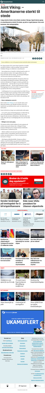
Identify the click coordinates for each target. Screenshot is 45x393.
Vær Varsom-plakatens (39, 352)
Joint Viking (10, 104)
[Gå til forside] (10, 2)
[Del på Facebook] (33, 60)
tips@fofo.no (36, 97)
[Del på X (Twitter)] (35, 60)
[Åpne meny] (43, 2)
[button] (43, 212)
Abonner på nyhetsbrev (22, 365)
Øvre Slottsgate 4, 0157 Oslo (7, 354)
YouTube (22, 363)
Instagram (22, 357)
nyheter (3, 172)
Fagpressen (37, 372)
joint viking (19, 172)
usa (11, 172)
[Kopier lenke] (41, 60)
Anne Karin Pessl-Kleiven (7, 349)
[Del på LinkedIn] (37, 60)
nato (14, 172)
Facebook (22, 355)
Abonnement (22, 347)
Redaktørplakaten (37, 348)
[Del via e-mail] (39, 60)
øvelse (7, 172)
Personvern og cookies (22, 352)
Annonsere (22, 344)
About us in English (37, 379)
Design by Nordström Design (37, 381)
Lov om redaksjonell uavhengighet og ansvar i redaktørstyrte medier (37, 345)
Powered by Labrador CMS (22, 391)
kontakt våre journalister (7, 344)
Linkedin (22, 360)
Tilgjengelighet (22, 349)
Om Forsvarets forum (22, 342)
